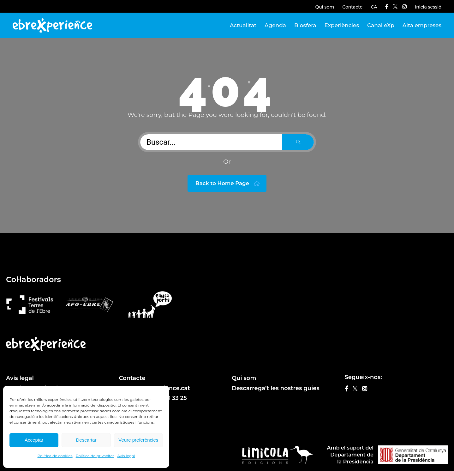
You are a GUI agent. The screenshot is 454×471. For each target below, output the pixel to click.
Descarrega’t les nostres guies (276, 388)
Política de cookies (55, 455)
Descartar (86, 440)
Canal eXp (380, 25)
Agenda (275, 25)
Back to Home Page (227, 183)
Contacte (352, 7)
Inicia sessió (428, 7)
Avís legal (126, 455)
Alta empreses (422, 25)
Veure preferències (138, 440)
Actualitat (243, 25)
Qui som (324, 7)
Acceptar (34, 440)
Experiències (342, 25)
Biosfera (305, 25)
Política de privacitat (95, 455)
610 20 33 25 (169, 398)
